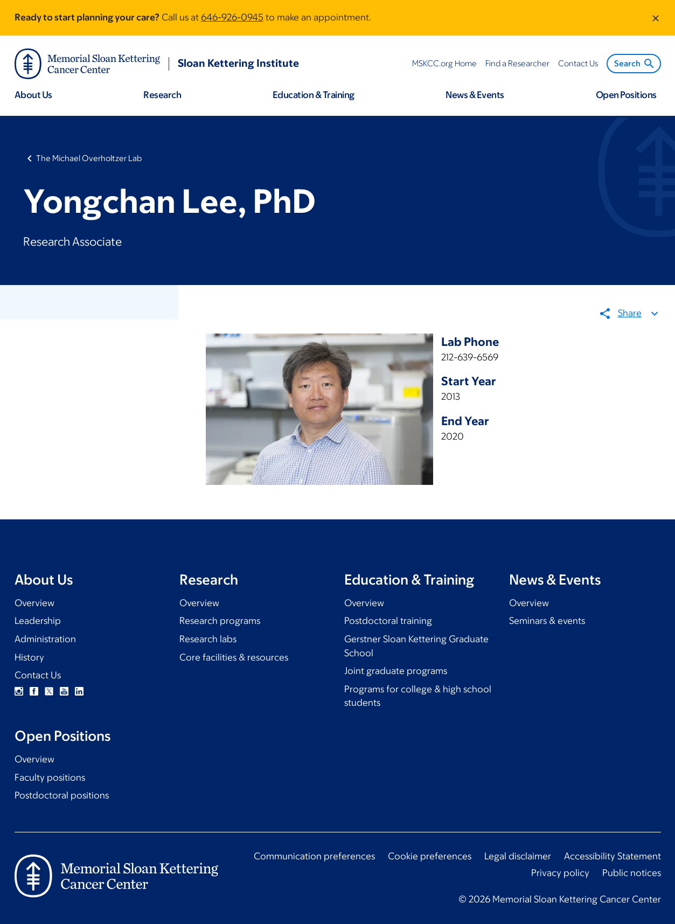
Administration (45, 639)
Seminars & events (547, 620)
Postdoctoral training (388, 620)
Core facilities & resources (233, 657)
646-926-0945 (232, 17)
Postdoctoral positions (62, 795)
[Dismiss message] (655, 18)
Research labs (207, 639)
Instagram (19, 691)
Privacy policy (560, 872)
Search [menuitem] (635, 63)
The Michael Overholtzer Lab (89, 158)
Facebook (34, 691)
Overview (34, 603)
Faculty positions (50, 777)
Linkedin (79, 691)
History (29, 657)
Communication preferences (314, 856)
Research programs (219, 620)
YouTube (64, 691)
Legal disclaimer (517, 856)
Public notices (631, 872)
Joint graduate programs (395, 670)
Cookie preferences (429, 856)
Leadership (38, 620)
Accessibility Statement (612, 856)
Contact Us (38, 675)
